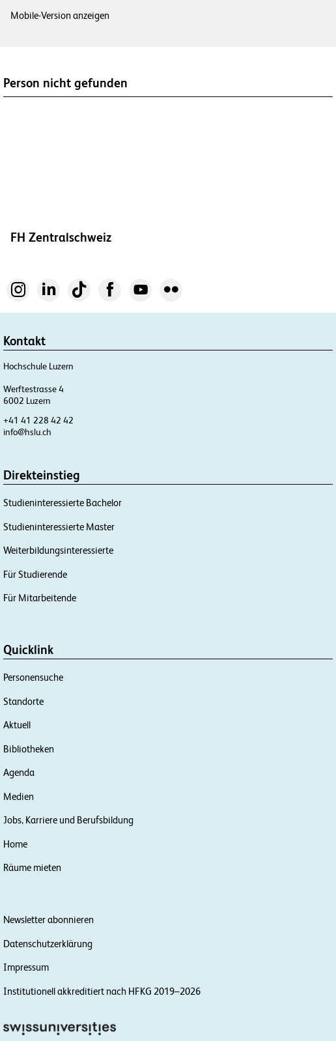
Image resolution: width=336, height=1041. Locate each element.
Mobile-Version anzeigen (59, 15)
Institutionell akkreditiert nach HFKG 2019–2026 (102, 991)
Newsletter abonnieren (48, 919)
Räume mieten (32, 867)
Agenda (19, 772)
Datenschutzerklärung (47, 943)
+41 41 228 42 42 (38, 420)
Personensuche (33, 677)
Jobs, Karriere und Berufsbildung (68, 819)
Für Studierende (35, 574)
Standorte (23, 701)
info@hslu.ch (27, 432)
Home (15, 843)
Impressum (26, 967)
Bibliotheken (28, 748)
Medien (18, 796)
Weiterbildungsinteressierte (58, 550)
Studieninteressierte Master (59, 526)
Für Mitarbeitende (39, 597)
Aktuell (17, 724)
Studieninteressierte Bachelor (62, 502)
